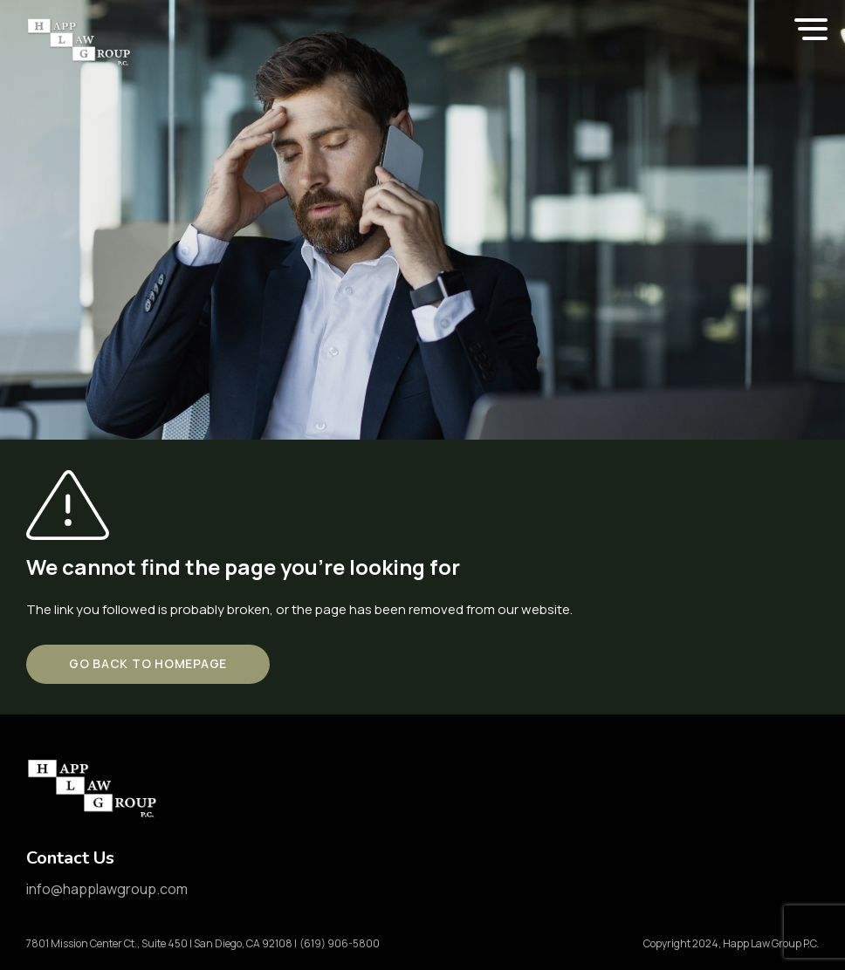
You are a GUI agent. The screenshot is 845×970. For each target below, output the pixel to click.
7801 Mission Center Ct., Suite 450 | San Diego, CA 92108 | (161, 943)
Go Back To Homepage (148, 663)
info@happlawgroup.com (107, 888)
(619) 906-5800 (339, 943)
